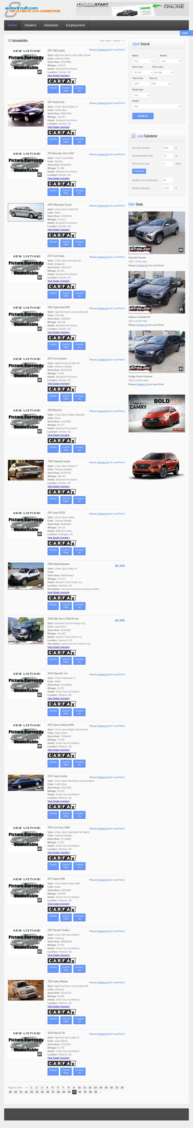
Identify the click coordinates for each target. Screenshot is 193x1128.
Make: (135, 55)
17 (117, 1087)
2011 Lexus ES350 (56, 512)
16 (111, 1087)
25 (42, 1092)
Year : (137, 78)
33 (85, 1092)
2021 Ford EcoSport (57, 358)
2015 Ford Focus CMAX (58, 827)
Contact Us (103, 49)
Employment (75, 25)
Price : (137, 67)
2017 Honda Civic (55, 102)
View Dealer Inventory (58, 75)
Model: (163, 55)
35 (95, 1092)
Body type (137, 89)
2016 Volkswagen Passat (59, 204)
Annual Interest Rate (142, 155)
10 (79, 1087)
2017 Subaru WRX (56, 879)
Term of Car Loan (141, 163)
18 (122, 1087)
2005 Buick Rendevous (58, 564)
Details (53, 89)
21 (21, 1092)
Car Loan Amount (141, 148)
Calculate (139, 171)
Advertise (51, 25)
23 (31, 1092)
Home (12, 25)
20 (15, 1092)
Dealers (30, 25)
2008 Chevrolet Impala (58, 461)
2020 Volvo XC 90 (56, 1033)
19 (10, 1092)
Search (143, 116)
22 (26, 1092)
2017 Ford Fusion (55, 256)
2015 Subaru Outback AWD (60, 725)
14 (101, 1087)
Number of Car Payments (145, 180)
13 (95, 1087)
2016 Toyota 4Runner (57, 981)
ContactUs (79, 89)
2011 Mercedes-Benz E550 (60, 153)
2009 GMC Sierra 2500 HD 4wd (63, 618)
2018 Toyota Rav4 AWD (58, 307)
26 (47, 1092)
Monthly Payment (141, 188)
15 (106, 1087)
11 (84, 1087)
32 (79, 1092)
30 (69, 1092)
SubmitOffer (66, 89)
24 (37, 1092)
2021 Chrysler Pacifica (58, 930)
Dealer (135, 101)
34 (90, 1092)
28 (58, 1092)
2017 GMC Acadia (56, 50)
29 (63, 1092)
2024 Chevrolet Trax (57, 673)
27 (53, 1092)
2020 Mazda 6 (54, 410)
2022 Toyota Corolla (57, 776)
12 (90, 1087)
